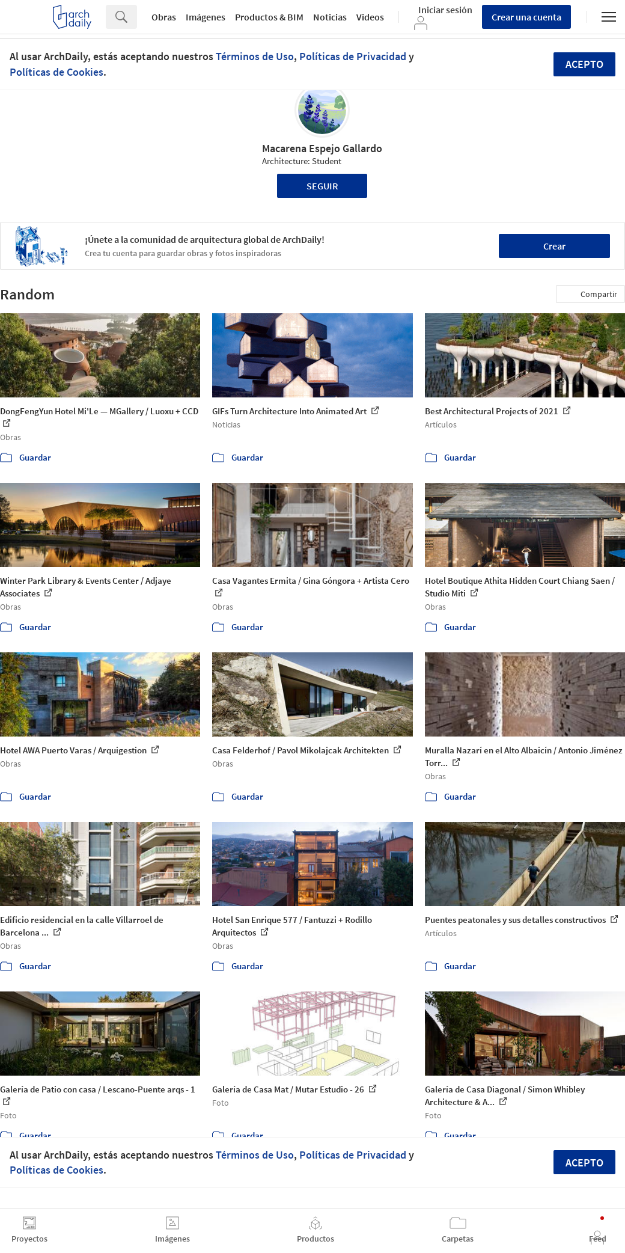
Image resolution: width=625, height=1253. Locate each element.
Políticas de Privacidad (352, 56)
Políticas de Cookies (56, 72)
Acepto (584, 64)
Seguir (322, 186)
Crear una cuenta (526, 17)
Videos (370, 17)
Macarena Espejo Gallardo (322, 148)
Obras (163, 17)
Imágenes (205, 17)
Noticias (330, 17)
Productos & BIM (269, 17)
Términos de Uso (255, 56)
